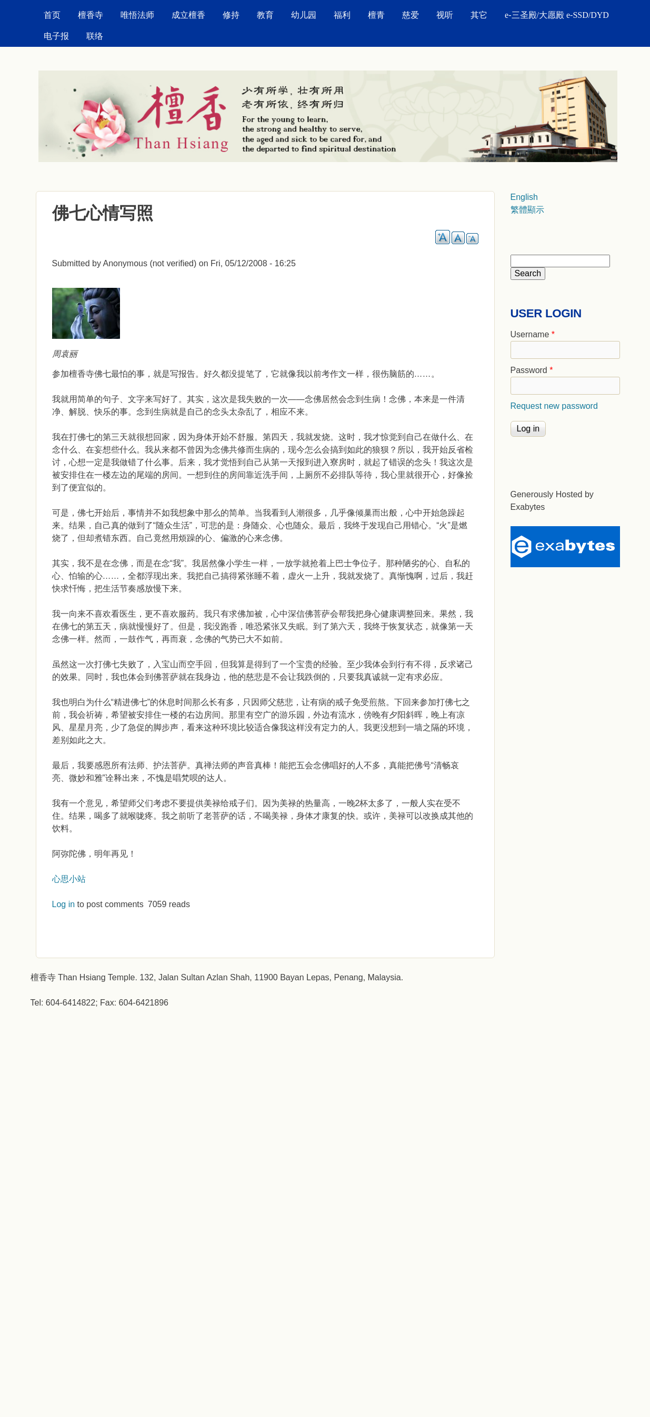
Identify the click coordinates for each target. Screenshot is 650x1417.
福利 (342, 15)
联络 (94, 36)
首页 (52, 15)
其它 (479, 15)
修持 (231, 15)
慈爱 (410, 15)
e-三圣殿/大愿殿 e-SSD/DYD (557, 15)
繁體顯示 (527, 209)
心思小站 (69, 879)
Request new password (554, 405)
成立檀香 (188, 15)
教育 (265, 15)
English (524, 197)
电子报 (56, 36)
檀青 (376, 15)
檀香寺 (90, 15)
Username (533, 334)
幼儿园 (303, 15)
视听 (444, 15)
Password (532, 370)
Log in (63, 904)
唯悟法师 (137, 15)
